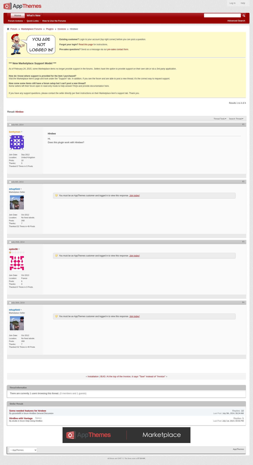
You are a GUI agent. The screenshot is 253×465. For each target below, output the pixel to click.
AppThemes (238, 449)
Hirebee (19, 111)
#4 (243, 302)
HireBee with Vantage (21, 418)
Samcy (38, 418)
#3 (243, 241)
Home (17, 15)
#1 (243, 124)
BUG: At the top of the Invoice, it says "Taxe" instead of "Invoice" (133, 376)
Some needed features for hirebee (27, 410)
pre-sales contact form (117, 49)
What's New (33, 15)
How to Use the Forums (54, 21)
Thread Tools (219, 119)
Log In (232, 3)
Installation (93, 376)
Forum (14, 29)
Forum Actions (15, 21)
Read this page (86, 44)
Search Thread (235, 119)
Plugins (50, 29)
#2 (243, 181)
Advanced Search (236, 21)
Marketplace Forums (31, 29)
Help (243, 3)
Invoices (62, 29)
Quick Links (33, 21)
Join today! (134, 195)
